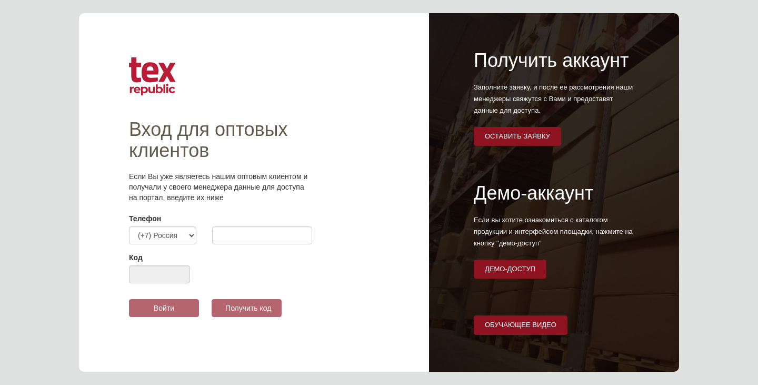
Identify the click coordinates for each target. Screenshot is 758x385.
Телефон (145, 218)
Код (136, 257)
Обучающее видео (520, 325)
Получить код (248, 308)
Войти (164, 308)
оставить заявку (517, 136)
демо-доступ (510, 269)
